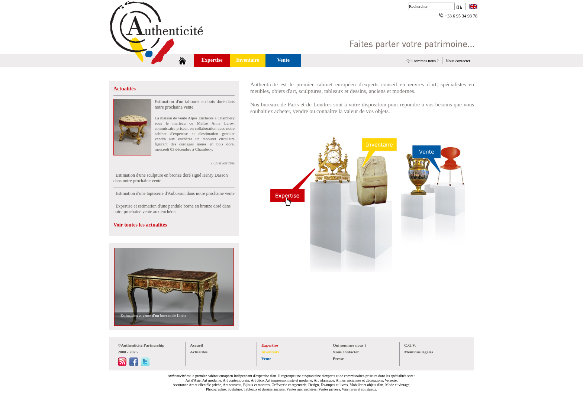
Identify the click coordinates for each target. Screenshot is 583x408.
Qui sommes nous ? (422, 60)
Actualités (124, 88)
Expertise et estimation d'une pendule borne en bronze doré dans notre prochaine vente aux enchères (172, 208)
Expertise (212, 60)
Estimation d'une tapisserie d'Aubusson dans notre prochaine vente (174, 193)
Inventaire (247, 60)
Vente (283, 60)
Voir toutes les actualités (140, 225)
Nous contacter (458, 60)
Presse (338, 358)
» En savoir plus (222, 163)
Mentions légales (418, 352)
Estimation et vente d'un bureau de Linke (152, 316)
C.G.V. (410, 345)
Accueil (196, 345)
